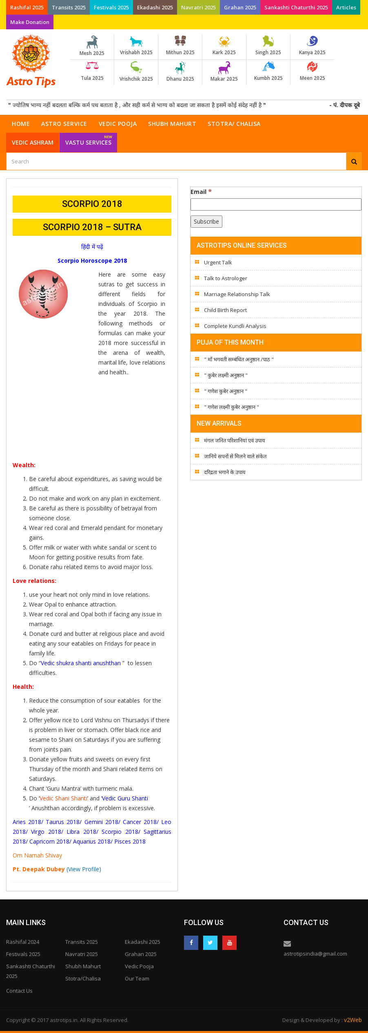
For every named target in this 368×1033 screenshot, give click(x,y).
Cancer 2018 (140, 822)
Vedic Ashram (32, 142)
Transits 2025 (69, 7)
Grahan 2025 (240, 7)
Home (21, 123)
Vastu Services (88, 139)
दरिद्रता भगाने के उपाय (225, 472)
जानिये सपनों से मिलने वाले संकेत (235, 456)
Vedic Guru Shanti (125, 798)
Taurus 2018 (63, 822)
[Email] (276, 204)
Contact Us (19, 990)
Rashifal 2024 (22, 941)
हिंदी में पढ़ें (92, 247)
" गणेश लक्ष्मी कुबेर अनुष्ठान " (231, 407)
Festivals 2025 (111, 7)
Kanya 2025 (312, 45)
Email (201, 191)
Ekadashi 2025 (155, 7)
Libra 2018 (81, 831)
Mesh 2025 (92, 46)
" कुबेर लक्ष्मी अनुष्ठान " (226, 375)
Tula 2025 (92, 71)
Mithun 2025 (180, 45)
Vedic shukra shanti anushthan (81, 663)
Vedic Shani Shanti (63, 798)
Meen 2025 (312, 71)
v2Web (353, 1020)
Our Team (137, 978)
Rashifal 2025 (27, 7)
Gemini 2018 (101, 822)
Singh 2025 (268, 45)
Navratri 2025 (198, 7)
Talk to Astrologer (225, 278)
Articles (346, 7)
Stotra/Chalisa (83, 978)
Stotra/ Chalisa (234, 123)
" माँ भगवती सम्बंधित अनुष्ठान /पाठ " (239, 359)
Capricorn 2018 (49, 841)
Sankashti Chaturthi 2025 (296, 7)
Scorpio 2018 (120, 831)
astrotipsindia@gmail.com (315, 953)
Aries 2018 (27, 822)
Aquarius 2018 (92, 841)
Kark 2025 (224, 45)
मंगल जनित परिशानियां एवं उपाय (234, 440)
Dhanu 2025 (180, 71)
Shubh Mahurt (172, 123)
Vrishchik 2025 (136, 71)
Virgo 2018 (46, 831)
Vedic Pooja (118, 123)
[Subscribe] (206, 221)
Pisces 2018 (130, 841)
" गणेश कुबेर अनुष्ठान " (225, 391)
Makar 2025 (224, 71)
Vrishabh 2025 (136, 45)
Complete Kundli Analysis (235, 326)
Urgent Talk (218, 262)
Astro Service (64, 123)
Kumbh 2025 (268, 71)
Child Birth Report (225, 310)
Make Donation (29, 22)
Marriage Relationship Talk (237, 294)
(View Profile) (84, 869)
